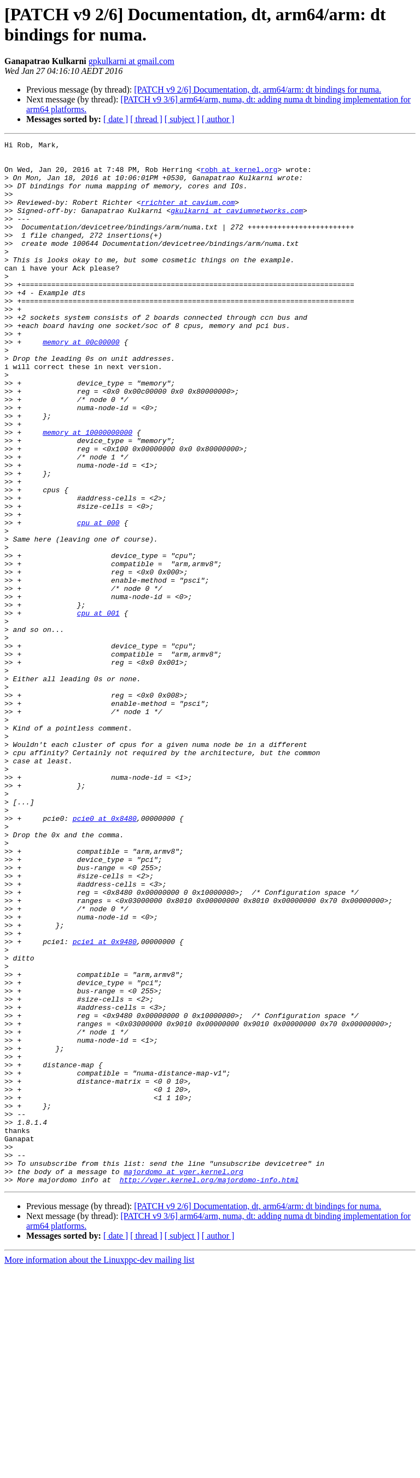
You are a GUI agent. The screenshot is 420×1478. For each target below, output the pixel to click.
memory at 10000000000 (87, 491)
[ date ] (115, 119)
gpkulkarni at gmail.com (131, 61)
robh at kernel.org (239, 176)
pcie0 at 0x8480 (105, 954)
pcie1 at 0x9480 (105, 1102)
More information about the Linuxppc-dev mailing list (99, 1468)
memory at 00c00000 (81, 383)
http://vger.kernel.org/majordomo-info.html (209, 1388)
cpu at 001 (98, 708)
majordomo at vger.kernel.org (183, 1378)
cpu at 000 (98, 600)
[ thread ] (146, 119)
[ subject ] (182, 119)
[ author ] (218, 119)
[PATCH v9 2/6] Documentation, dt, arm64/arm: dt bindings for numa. (257, 89)
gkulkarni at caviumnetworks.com (237, 225)
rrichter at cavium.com (188, 215)
